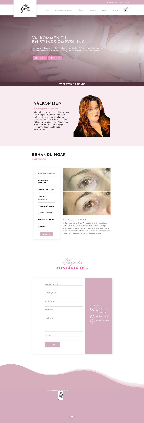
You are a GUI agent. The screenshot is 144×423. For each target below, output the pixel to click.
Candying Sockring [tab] (46, 190)
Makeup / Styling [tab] (45, 213)
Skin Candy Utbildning (63, 10)
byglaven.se (113, 2)
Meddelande (64, 312)
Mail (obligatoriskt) (64, 295)
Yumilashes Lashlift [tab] (46, 173)
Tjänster (81, 10)
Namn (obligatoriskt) (64, 286)
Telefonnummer (64, 303)
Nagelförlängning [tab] (46, 206)
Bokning (93, 10)
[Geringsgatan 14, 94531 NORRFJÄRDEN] (92, 309)
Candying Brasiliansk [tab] (43, 198)
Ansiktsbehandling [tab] (46, 220)
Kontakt (115, 10)
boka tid (46, 234)
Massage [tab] (41, 227)
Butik (104, 10)
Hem (47, 10)
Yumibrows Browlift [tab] (43, 181)
